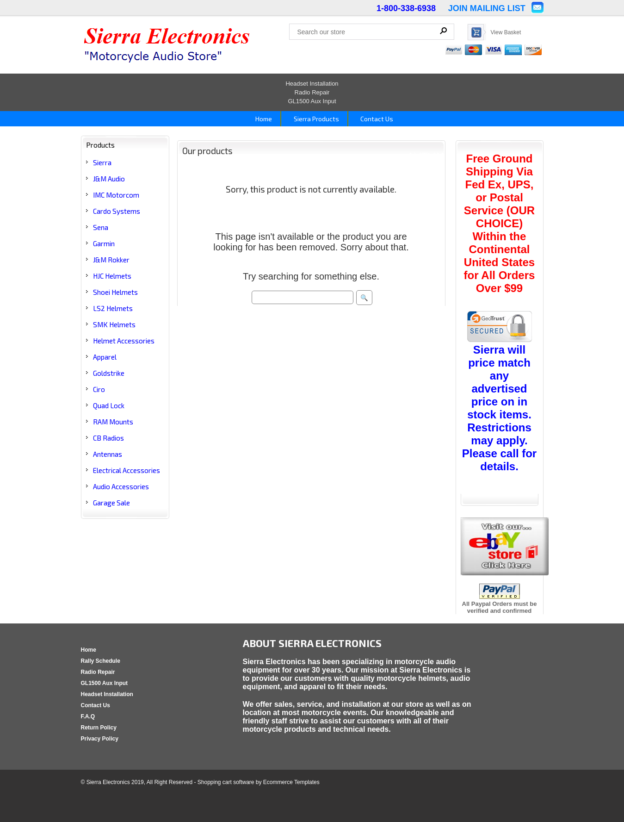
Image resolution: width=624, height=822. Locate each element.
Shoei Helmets (115, 292)
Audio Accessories (121, 486)
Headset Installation (311, 83)
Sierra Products (316, 119)
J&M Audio (109, 178)
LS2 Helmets (113, 308)
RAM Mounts (113, 421)
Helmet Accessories (123, 340)
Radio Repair (312, 92)
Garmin (104, 243)
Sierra (102, 162)
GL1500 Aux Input (312, 101)
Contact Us (376, 119)
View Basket (506, 32)
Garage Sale (111, 502)
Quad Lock (108, 405)
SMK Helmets (114, 324)
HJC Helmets (112, 276)
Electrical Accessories (126, 470)
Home (263, 119)
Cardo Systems (116, 211)
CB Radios (108, 438)
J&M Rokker (111, 259)
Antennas (107, 454)
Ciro (99, 389)
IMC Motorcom (116, 195)
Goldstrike (108, 373)
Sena (100, 227)
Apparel (105, 357)
